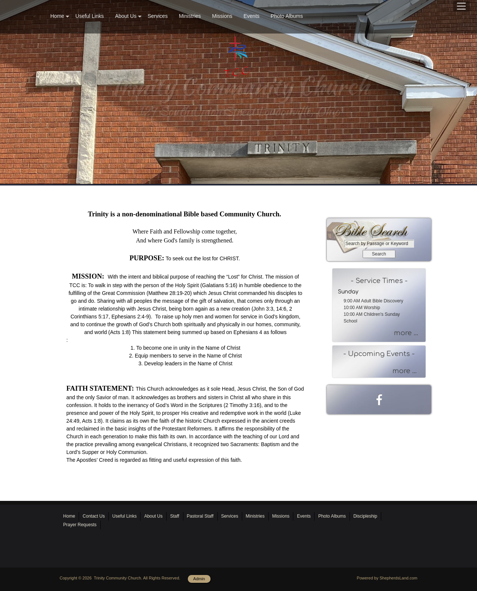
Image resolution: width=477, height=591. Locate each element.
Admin (199, 578)
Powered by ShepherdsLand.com (387, 578)
